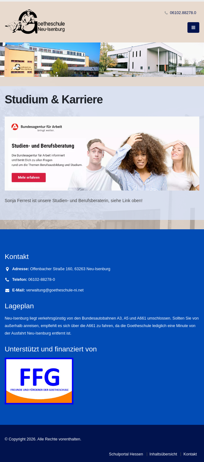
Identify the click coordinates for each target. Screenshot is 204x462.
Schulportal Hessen (126, 454)
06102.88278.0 (183, 13)
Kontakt (190, 454)
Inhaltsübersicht (163, 454)
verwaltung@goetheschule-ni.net (55, 290)
